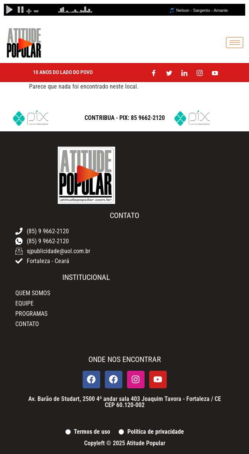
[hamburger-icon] (234, 42)
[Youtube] (215, 72)
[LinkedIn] (184, 72)
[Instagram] (200, 72)
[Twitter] (169, 72)
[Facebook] (154, 72)
